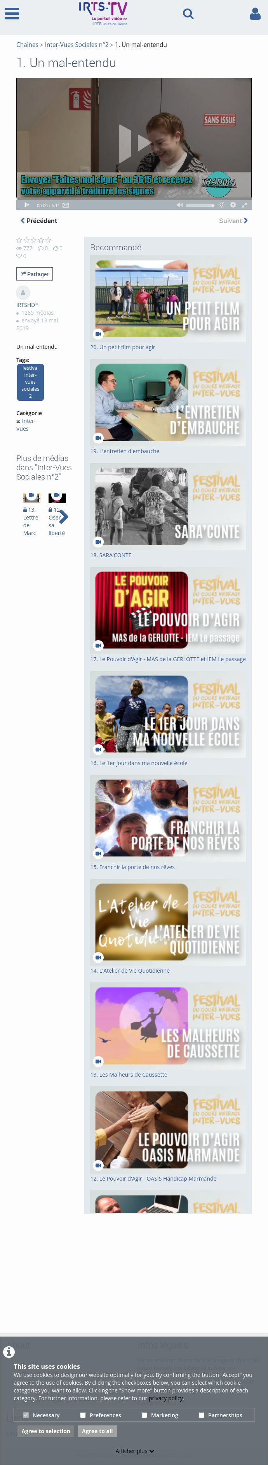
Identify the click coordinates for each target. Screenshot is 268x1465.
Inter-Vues (26, 424)
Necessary (41, 1415)
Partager (35, 274)
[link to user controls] (255, 13)
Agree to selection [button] (45, 1431)
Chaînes (27, 45)
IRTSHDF (27, 304)
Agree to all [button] (97, 1431)
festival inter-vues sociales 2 (30, 382)
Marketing (159, 1415)
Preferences (100, 1415)
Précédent (39, 220)
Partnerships (220, 1415)
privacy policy (166, 1398)
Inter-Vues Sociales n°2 (77, 45)
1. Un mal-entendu (141, 45)
